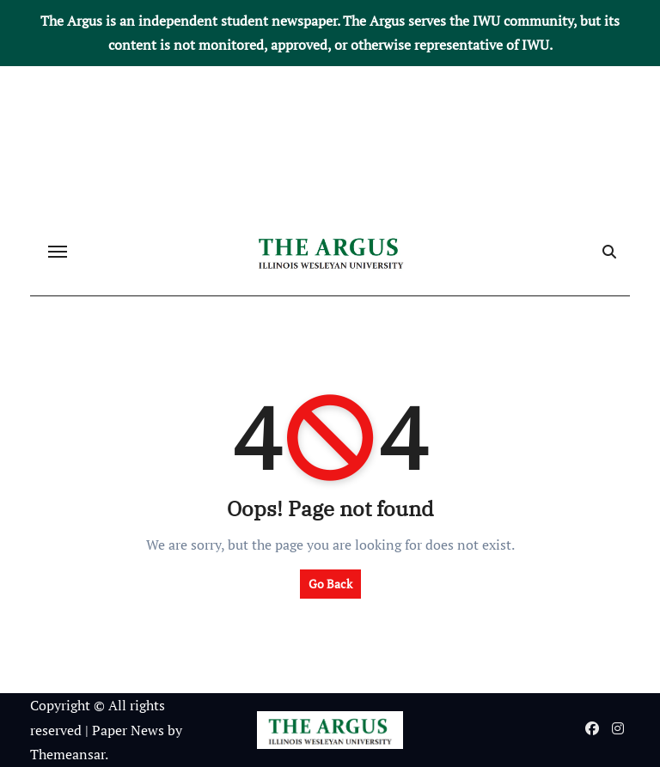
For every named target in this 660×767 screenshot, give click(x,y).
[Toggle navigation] (57, 251)
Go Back (330, 583)
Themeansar (67, 754)
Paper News (128, 730)
